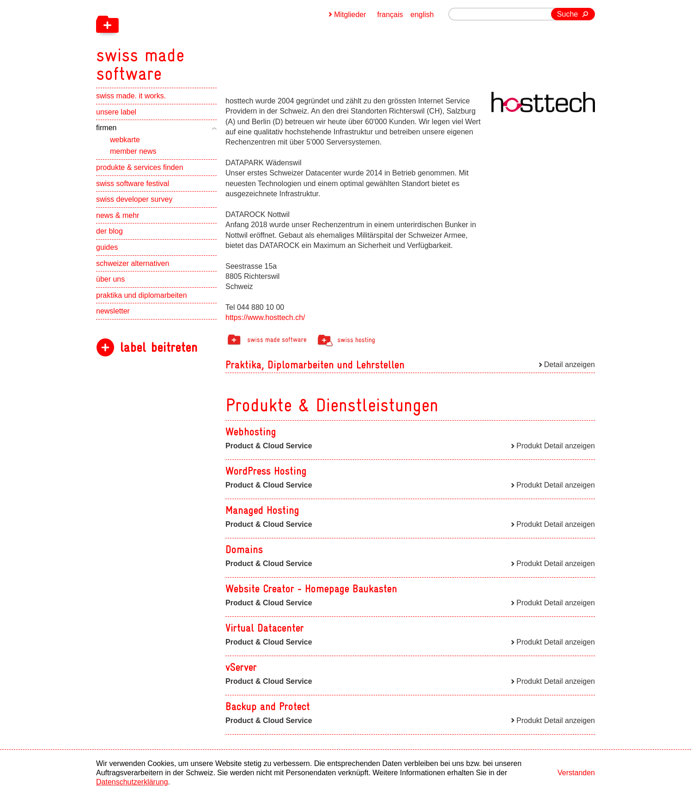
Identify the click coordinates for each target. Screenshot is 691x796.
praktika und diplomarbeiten (141, 295)
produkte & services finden (139, 167)
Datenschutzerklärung (132, 782)
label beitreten (158, 347)
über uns (110, 279)
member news (133, 151)
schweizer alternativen (132, 263)
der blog (109, 231)
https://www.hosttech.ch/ (265, 317)
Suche (567, 14)
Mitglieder (350, 14)
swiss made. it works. (131, 96)
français (390, 14)
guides (107, 247)
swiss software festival (132, 183)
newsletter (113, 311)
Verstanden (576, 773)
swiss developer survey (134, 199)
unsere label (116, 112)
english (422, 14)
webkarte (125, 140)
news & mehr (117, 215)
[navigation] (188, 41)
